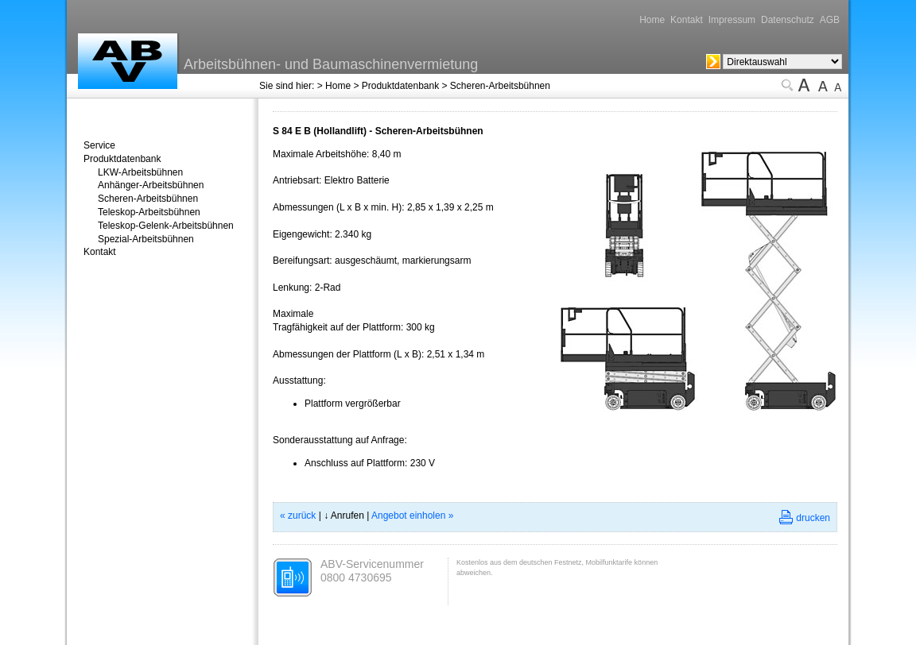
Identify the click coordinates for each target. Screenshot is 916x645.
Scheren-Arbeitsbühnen (500, 85)
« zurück (298, 515)
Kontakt (686, 19)
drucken (813, 517)
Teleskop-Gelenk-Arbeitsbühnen (166, 225)
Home (652, 19)
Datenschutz (787, 19)
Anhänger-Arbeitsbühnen (151, 185)
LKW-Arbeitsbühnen (140, 172)
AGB (830, 19)
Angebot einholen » (412, 515)
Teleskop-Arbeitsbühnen (149, 212)
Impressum (731, 19)
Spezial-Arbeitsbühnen (146, 239)
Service (99, 145)
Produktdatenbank (400, 85)
